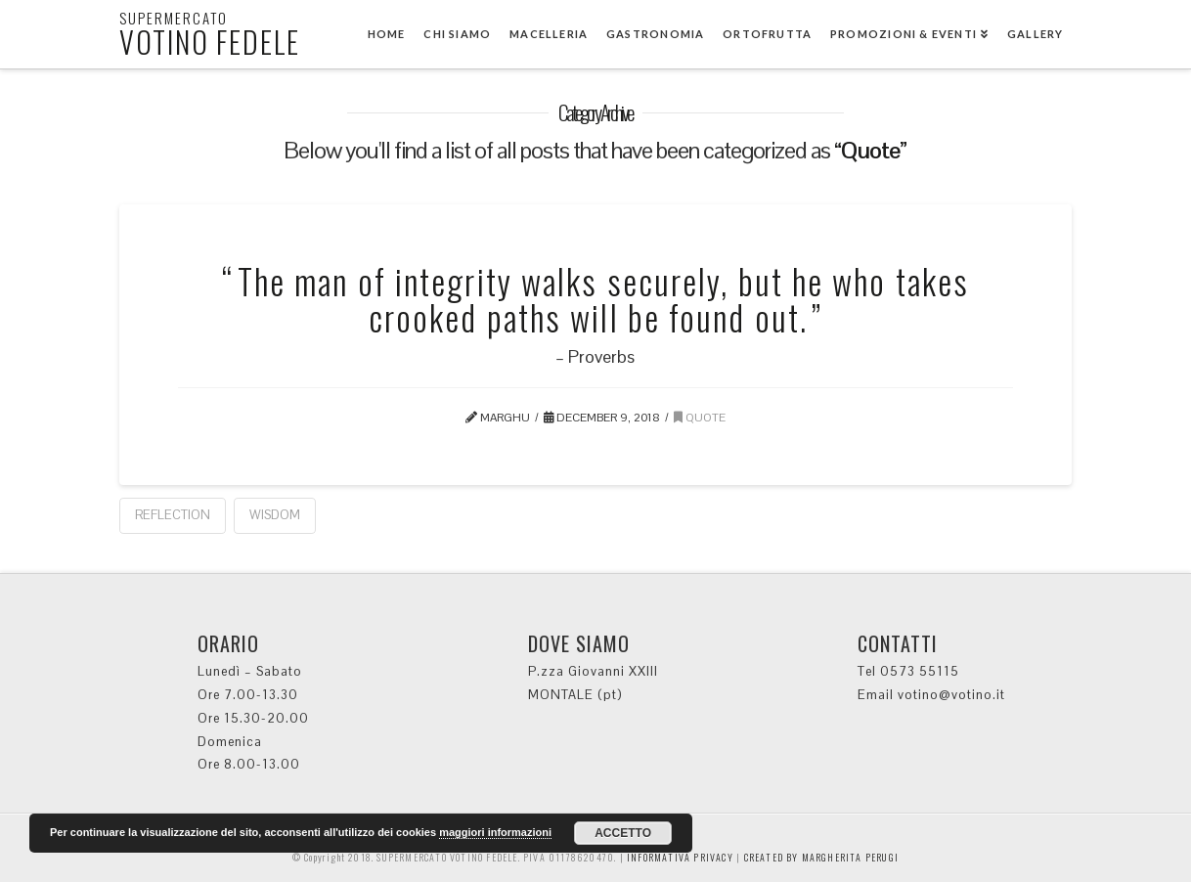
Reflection (172, 515)
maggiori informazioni (495, 832)
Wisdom (274, 515)
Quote (700, 417)
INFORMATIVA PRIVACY (680, 857)
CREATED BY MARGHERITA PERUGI (822, 857)
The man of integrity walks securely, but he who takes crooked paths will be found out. (603, 298)
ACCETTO (623, 833)
